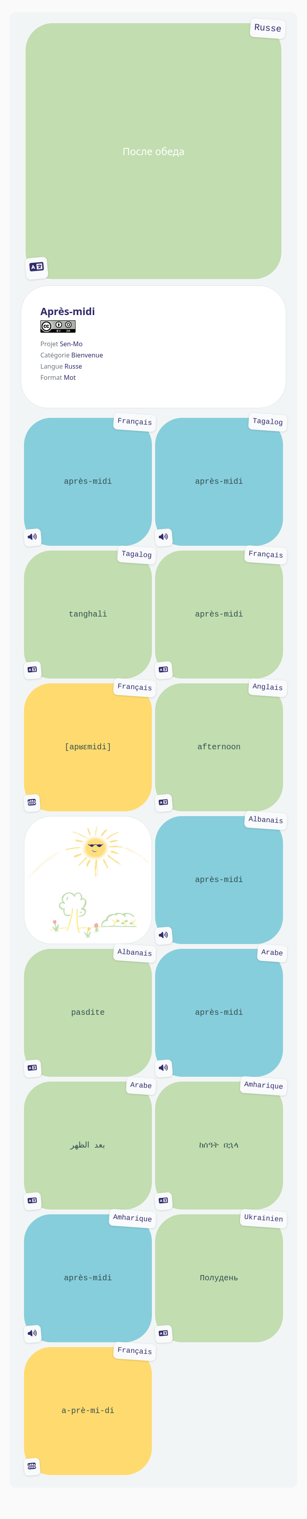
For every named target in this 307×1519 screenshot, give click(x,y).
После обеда (153, 151)
